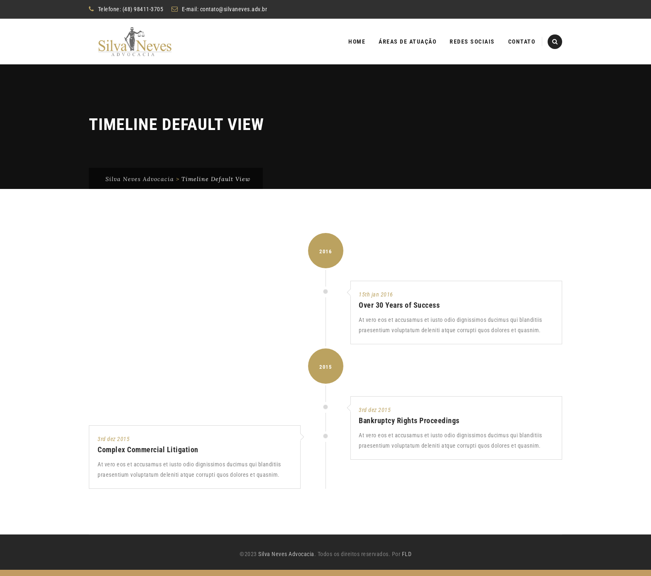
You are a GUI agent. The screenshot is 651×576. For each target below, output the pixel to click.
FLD (407, 560)
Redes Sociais (472, 41)
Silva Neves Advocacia (286, 560)
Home (356, 41)
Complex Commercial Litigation (148, 455)
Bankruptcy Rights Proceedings (409, 426)
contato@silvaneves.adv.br (233, 9)
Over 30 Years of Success (399, 311)
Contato (522, 41)
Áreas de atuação (407, 41)
